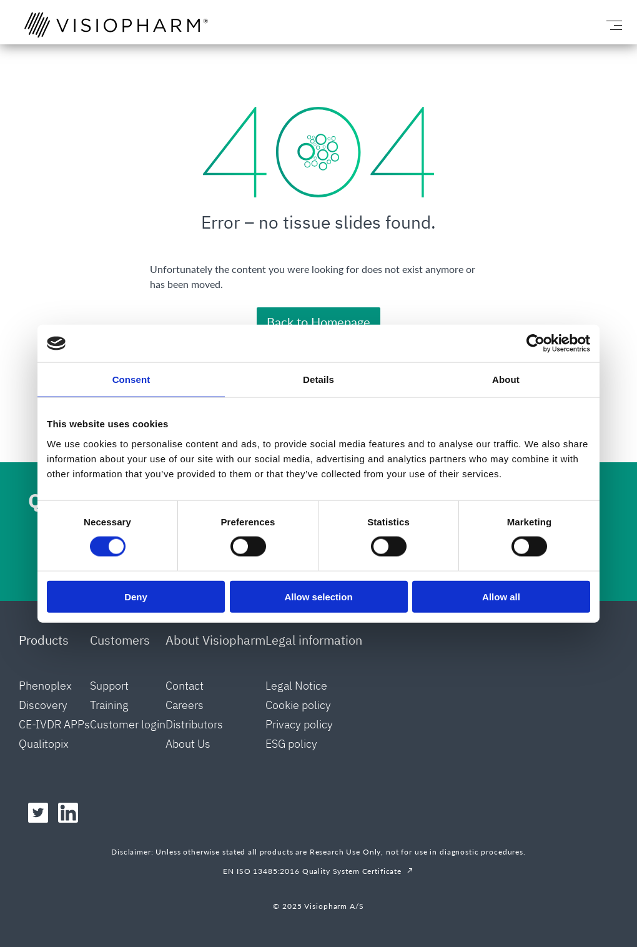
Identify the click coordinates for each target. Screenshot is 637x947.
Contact (184, 685)
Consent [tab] (131, 379)
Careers (184, 705)
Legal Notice (296, 685)
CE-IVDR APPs (54, 724)
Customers (120, 640)
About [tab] (506, 379)
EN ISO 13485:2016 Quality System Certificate (312, 871)
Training (109, 705)
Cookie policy (298, 705)
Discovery (43, 705)
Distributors (194, 724)
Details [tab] (318, 379)
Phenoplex (45, 685)
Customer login (127, 724)
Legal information (313, 640)
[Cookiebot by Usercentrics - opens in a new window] (535, 343)
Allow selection (318, 596)
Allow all (501, 596)
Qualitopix (44, 743)
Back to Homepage (318, 321)
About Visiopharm (215, 640)
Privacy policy (299, 724)
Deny (135, 596)
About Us (187, 743)
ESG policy (291, 743)
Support (109, 685)
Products (44, 640)
